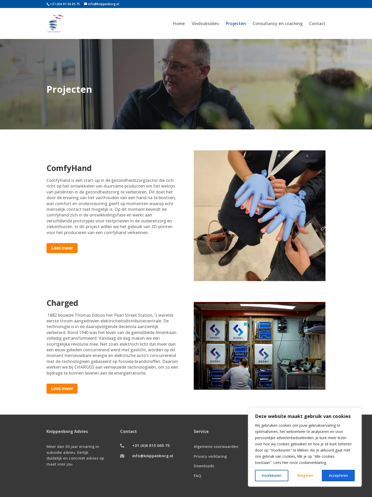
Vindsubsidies (205, 24)
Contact (317, 24)
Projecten (236, 24)
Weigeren (305, 475)
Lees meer (62, 248)
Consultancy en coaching (278, 24)
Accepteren (338, 475)
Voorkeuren (271, 475)
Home (179, 24)
